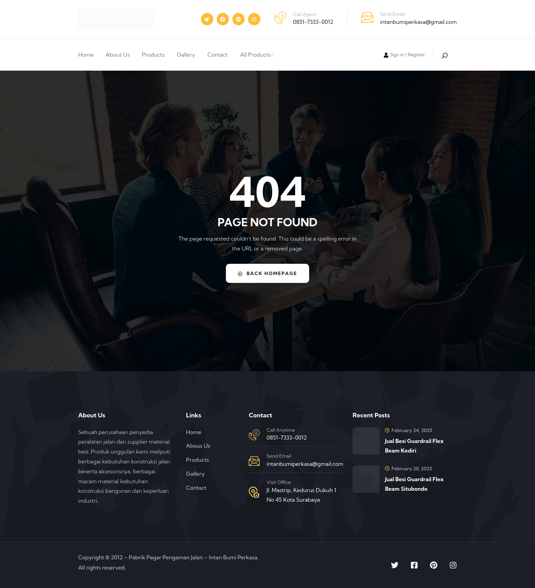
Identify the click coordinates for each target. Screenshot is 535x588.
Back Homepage (267, 273)
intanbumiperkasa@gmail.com (418, 21)
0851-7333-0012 (313, 21)
